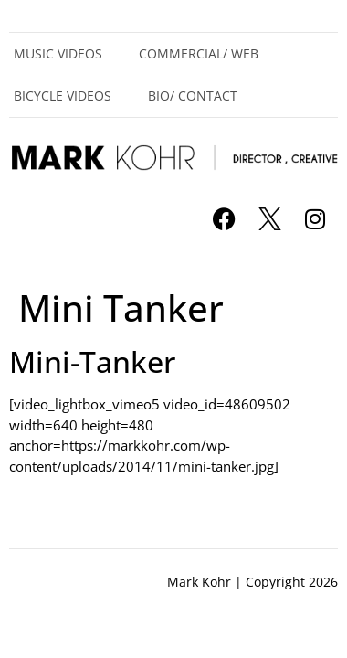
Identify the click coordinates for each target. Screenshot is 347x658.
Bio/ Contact (192, 95)
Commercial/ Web (198, 53)
